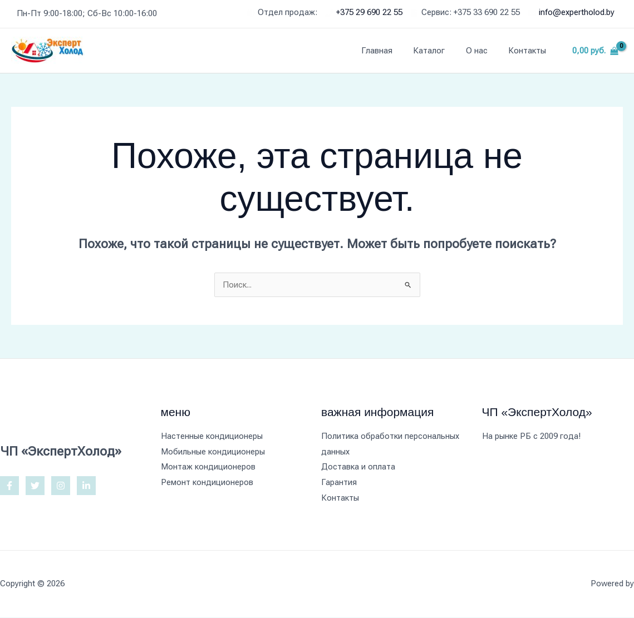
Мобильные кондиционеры (213, 452)
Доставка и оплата (358, 467)
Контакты (529, 51)
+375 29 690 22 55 (369, 12)
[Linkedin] (86, 485)
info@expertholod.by (577, 12)
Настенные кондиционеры (212, 436)
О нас (483, 51)
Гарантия (339, 483)
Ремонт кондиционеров (207, 483)
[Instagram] (60, 485)
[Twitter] (35, 485)
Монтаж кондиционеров (208, 467)
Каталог (439, 51)
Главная (391, 51)
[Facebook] (9, 485)
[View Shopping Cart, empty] (595, 51)
